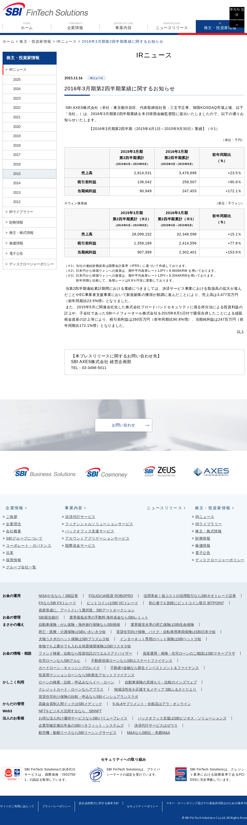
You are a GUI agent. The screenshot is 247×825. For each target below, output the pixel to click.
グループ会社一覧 (21, 567)
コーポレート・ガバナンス (28, 545)
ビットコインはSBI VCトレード (112, 603)
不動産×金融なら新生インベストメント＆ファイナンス (154, 667)
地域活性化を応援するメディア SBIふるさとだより (155, 689)
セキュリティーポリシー (144, 802)
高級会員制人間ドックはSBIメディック (70, 703)
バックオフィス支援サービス (89, 531)
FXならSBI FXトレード (57, 603)
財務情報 (202, 538)
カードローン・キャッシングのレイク (69, 667)
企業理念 (13, 524)
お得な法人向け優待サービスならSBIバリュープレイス (83, 718)
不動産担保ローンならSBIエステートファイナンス (132, 660)
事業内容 (72, 508)
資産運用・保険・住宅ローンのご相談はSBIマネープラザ (189, 653)
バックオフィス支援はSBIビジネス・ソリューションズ (182, 718)
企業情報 (13, 508)
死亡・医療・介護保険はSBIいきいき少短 (72, 631)
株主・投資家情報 (35, 41)
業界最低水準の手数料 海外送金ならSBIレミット (108, 617)
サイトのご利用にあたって (17, 802)
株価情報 (202, 545)
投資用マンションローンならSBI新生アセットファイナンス (87, 675)
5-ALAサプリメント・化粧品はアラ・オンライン (152, 703)
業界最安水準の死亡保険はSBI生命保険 (162, 624)
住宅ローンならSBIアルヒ (60, 660)
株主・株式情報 (208, 531)
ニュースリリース (162, 508)
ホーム (8, 41)
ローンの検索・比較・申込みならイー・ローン (76, 682)
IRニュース (67, 41)
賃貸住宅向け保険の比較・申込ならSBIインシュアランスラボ (88, 696)
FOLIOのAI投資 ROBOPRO (111, 595)
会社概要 (13, 531)
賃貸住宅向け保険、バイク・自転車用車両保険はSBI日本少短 (166, 631)
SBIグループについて (24, 538)
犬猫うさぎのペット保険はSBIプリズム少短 (74, 639)
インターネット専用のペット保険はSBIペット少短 (160, 639)
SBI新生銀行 (49, 617)
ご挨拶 (11, 516)
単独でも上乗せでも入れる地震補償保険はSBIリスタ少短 (85, 646)
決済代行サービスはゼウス (156, 725)
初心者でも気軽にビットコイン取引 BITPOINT (186, 603)
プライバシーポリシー (57, 802)
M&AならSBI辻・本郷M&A (148, 732)
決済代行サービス (80, 516)
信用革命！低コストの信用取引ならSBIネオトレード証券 (190, 595)
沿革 (9, 552)
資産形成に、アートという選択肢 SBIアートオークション (87, 610)
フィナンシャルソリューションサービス (99, 524)
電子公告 (202, 552)
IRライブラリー (208, 524)
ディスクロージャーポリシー (219, 560)
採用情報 (13, 560)
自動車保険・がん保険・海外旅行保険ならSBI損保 (79, 624)
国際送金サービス (80, 545)
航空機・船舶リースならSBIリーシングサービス (78, 732)
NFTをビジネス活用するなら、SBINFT (70, 711)
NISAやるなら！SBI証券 (58, 595)
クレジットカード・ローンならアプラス (71, 689)
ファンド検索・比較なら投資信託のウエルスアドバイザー (85, 653)
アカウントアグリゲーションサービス (97, 538)
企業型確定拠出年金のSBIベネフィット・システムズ (81, 725)
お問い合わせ (123, 425)
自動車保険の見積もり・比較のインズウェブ (161, 682)
